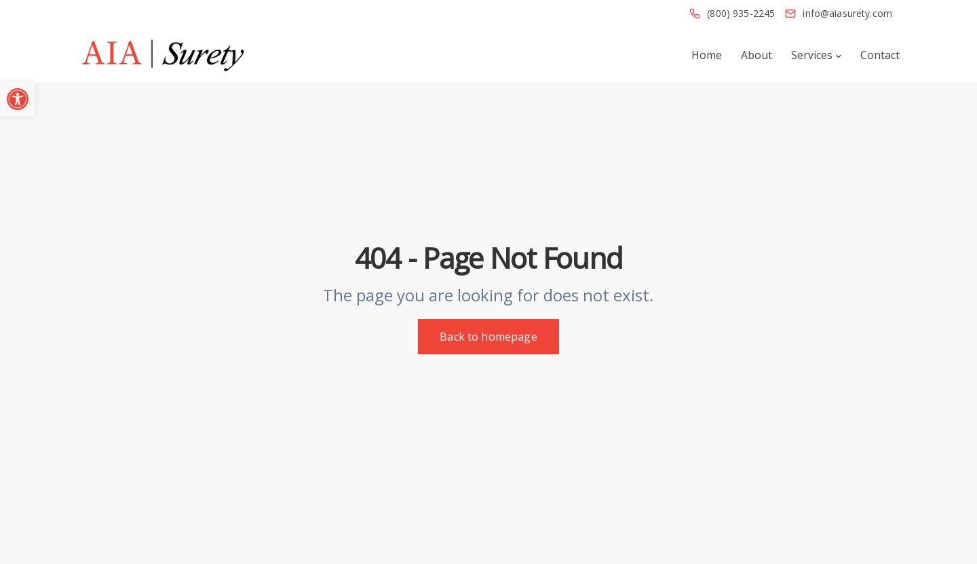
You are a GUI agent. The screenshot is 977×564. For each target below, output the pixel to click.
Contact (880, 55)
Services (811, 55)
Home (706, 55)
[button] (17, 99)
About (756, 55)
